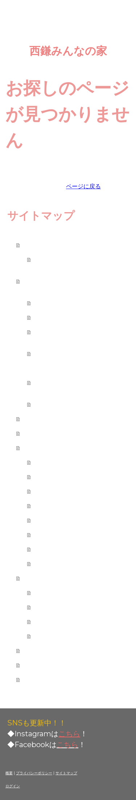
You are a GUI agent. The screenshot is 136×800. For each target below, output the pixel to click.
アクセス (39, 665)
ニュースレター (61, 607)
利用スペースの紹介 (68, 476)
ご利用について (50, 447)
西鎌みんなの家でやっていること (76, 281)
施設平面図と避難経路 (72, 563)
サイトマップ (66, 773)
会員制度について (65, 549)
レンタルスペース (65, 302)
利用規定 (50, 462)
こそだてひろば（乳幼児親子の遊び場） (83, 382)
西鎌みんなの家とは (57, 244)
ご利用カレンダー (54, 433)
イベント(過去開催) (67, 636)
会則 (43, 259)
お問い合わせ (47, 679)
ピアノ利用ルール (65, 534)
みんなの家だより (54, 578)
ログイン (12, 786)
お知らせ (50, 592)
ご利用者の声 (47, 650)
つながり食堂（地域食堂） (79, 331)
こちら (69, 733)
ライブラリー (57, 404)
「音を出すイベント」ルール (83, 520)
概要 (9, 773)
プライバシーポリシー (34, 773)
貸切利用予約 (57, 491)
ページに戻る (83, 186)
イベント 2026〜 (66, 621)
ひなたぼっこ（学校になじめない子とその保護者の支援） (83, 353)
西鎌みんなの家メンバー (65, 418)
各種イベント (57, 317)
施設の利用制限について (76, 505)
